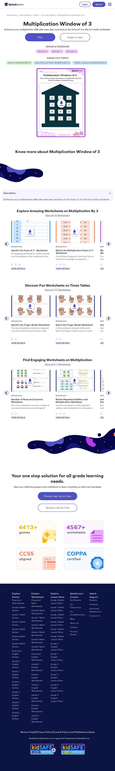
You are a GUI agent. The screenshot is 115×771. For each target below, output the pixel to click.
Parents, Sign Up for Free (57, 496)
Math (36, 15)
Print (40, 37)
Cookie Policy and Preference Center (74, 732)
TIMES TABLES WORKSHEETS (90, 62)
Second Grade (48, 15)
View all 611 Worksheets (58, 364)
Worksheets (25, 15)
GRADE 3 (57, 51)
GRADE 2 (43, 51)
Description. (57, 193)
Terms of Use (27, 732)
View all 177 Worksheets (58, 289)
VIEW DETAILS (18, 268)
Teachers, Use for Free (57, 507)
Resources (12, 15)
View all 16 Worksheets (57, 215)
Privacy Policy (44, 732)
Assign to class (75, 37)
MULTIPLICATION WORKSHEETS (52, 62)
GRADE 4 (71, 51)
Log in (85, 4)
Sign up (99, 4)
